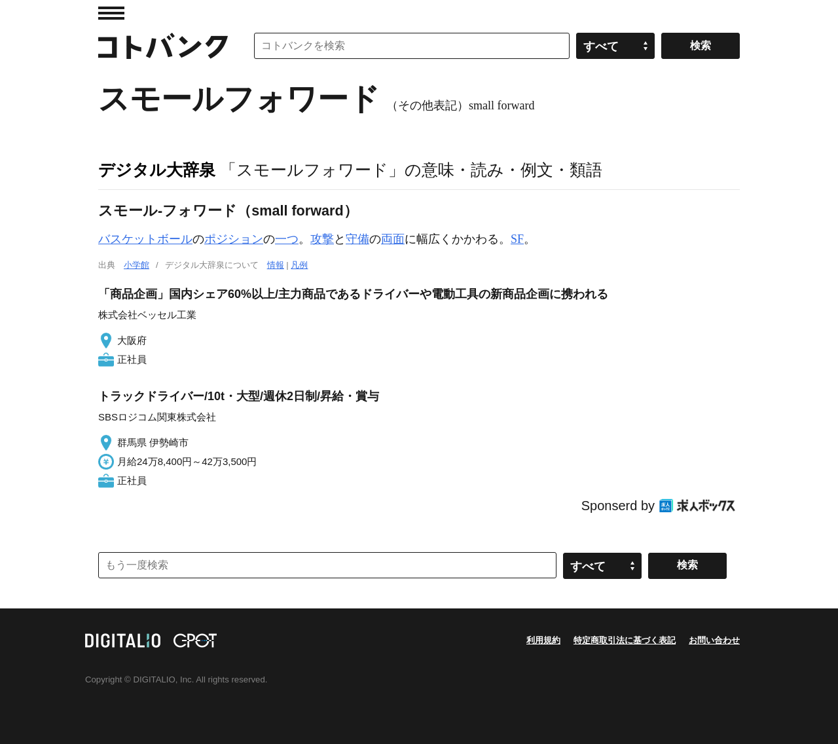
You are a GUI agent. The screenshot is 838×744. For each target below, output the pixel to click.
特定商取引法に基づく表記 (625, 640)
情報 (275, 265)
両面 (393, 239)
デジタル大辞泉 (156, 169)
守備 (357, 239)
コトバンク (163, 46)
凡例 (299, 265)
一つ (287, 239)
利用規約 (543, 640)
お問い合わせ (714, 640)
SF (517, 239)
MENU (111, 13)
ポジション (233, 239)
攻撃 (322, 239)
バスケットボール (145, 239)
